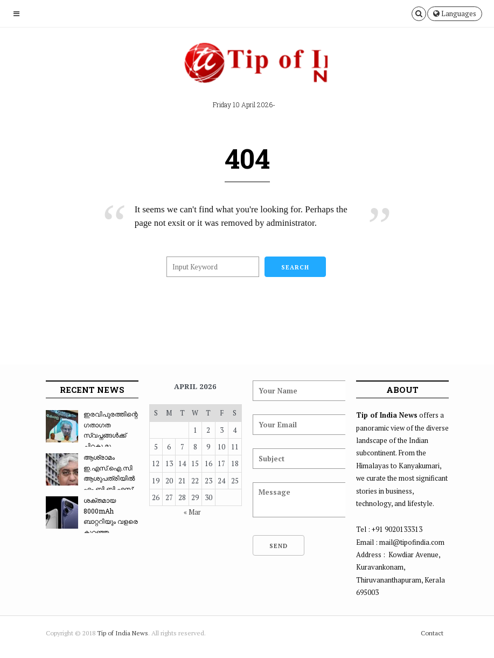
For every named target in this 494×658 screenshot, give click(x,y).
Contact (432, 633)
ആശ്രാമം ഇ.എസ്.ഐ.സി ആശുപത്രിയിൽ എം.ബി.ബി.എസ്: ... (90, 478)
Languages (454, 13)
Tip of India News (122, 633)
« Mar (192, 512)
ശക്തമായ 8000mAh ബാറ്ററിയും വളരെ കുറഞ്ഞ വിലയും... (92, 521)
